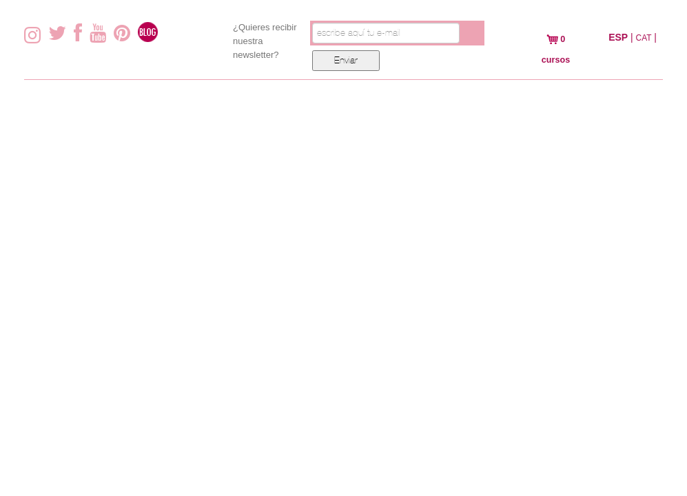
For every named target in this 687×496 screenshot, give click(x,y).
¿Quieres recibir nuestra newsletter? (264, 41)
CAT (644, 38)
